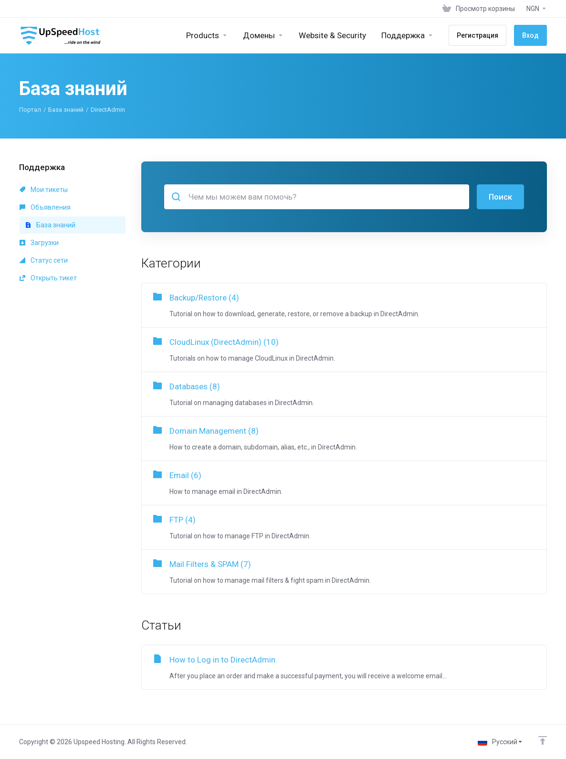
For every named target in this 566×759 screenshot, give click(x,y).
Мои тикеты (44, 189)
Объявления (45, 207)
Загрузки (39, 242)
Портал (30, 109)
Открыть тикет (48, 278)
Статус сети (44, 260)
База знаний (66, 109)
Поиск (500, 197)
